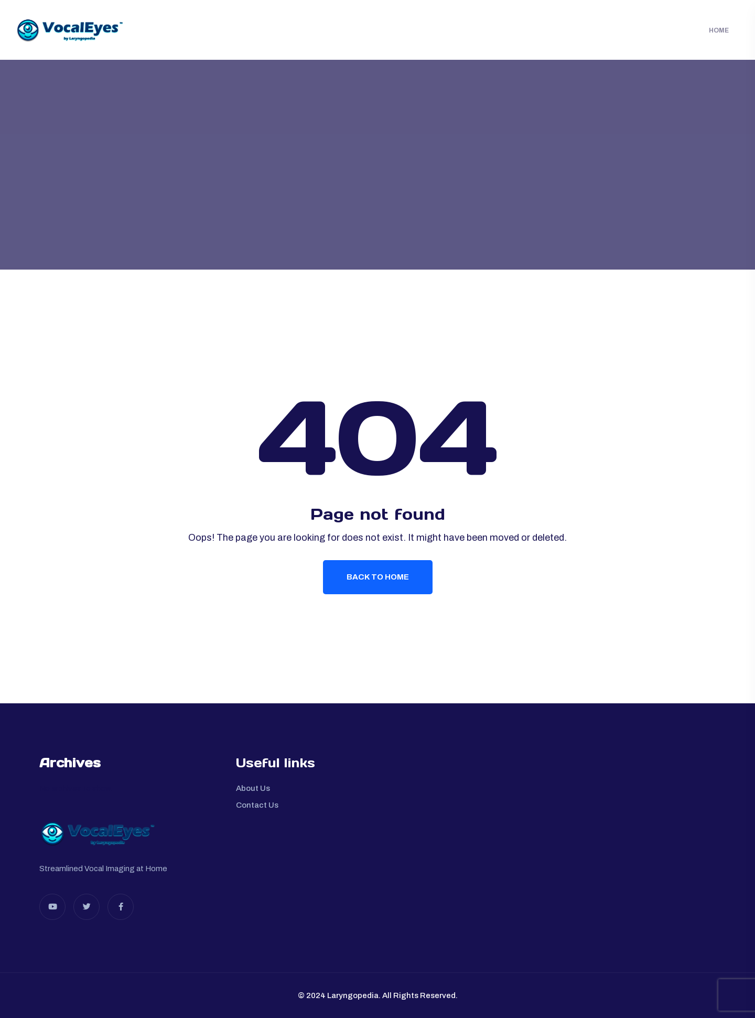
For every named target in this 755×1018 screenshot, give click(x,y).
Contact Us (257, 805)
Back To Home (378, 577)
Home (719, 30)
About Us (253, 788)
